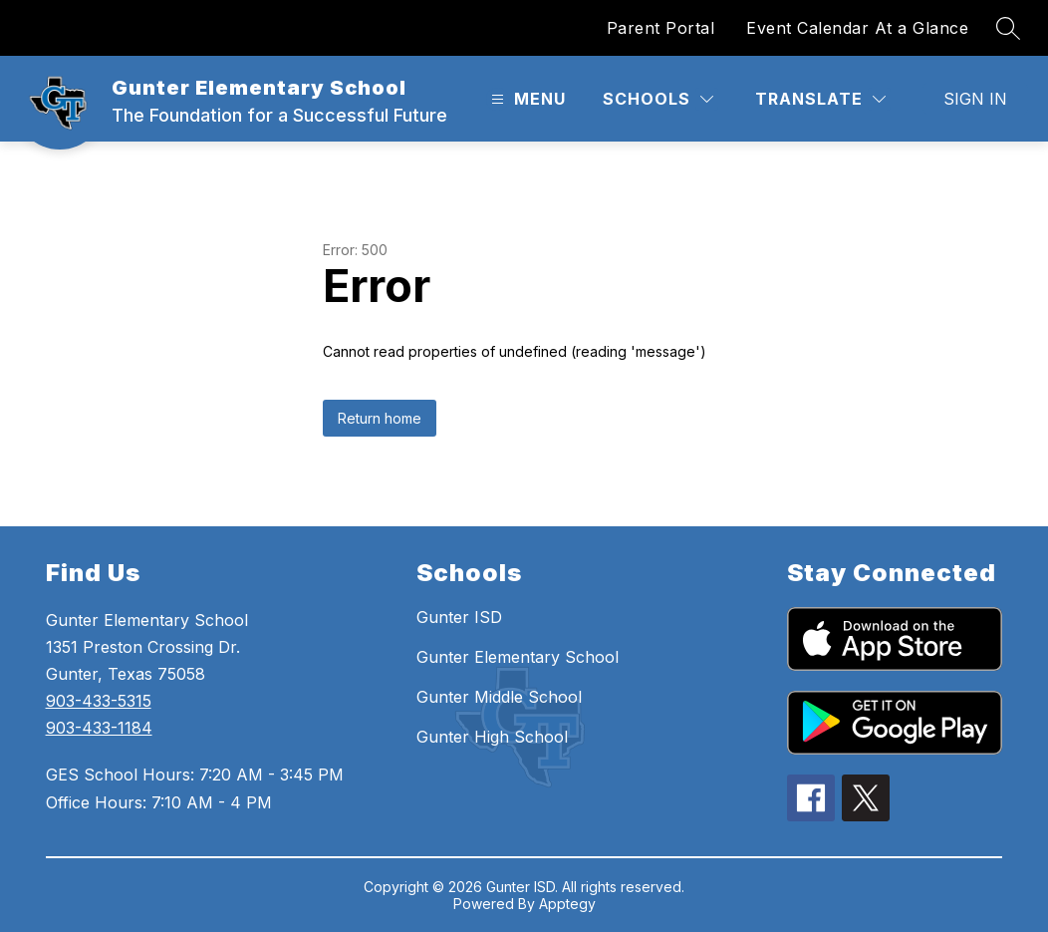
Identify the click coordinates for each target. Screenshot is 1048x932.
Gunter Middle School (499, 697)
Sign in (975, 99)
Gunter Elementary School (517, 657)
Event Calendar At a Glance (857, 28)
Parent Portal (661, 28)
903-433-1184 (99, 728)
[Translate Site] (820, 99)
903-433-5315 (98, 701)
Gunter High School (492, 737)
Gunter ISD (459, 617)
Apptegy (567, 903)
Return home (379, 418)
